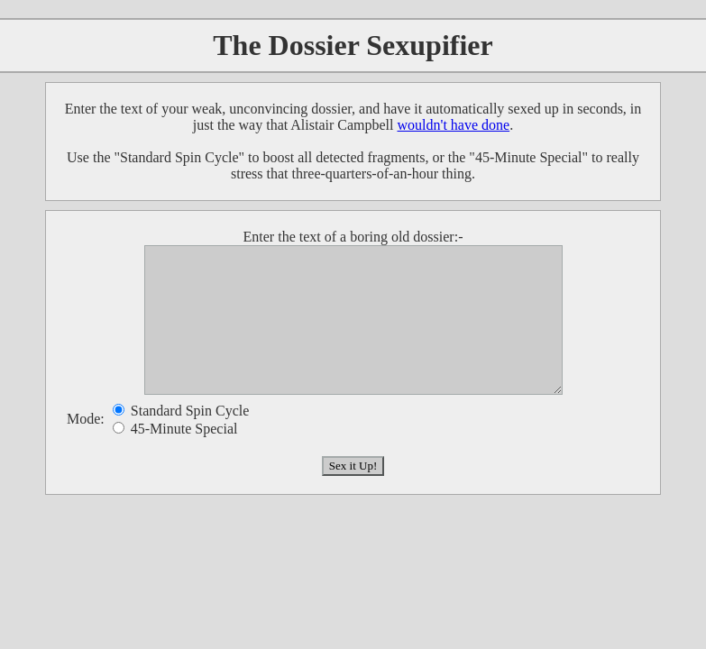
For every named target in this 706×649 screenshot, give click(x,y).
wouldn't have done (454, 125)
